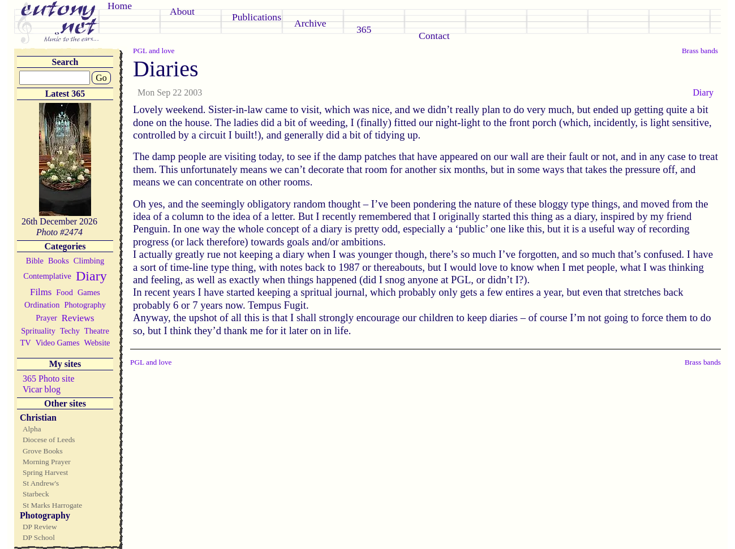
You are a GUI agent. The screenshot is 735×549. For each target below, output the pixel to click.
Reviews (78, 318)
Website (97, 342)
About (182, 11)
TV (25, 342)
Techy (70, 330)
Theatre (96, 330)
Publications (256, 17)
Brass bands (700, 50)
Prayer (46, 317)
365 (363, 29)
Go (101, 78)
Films (40, 292)
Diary (91, 276)
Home (120, 5)
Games (89, 292)
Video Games (58, 342)
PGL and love (154, 50)
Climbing (89, 260)
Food (64, 292)
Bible (35, 260)
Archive (310, 23)
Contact (434, 35)
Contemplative (47, 275)
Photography (85, 304)
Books (58, 260)
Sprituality (38, 330)
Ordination (41, 304)
